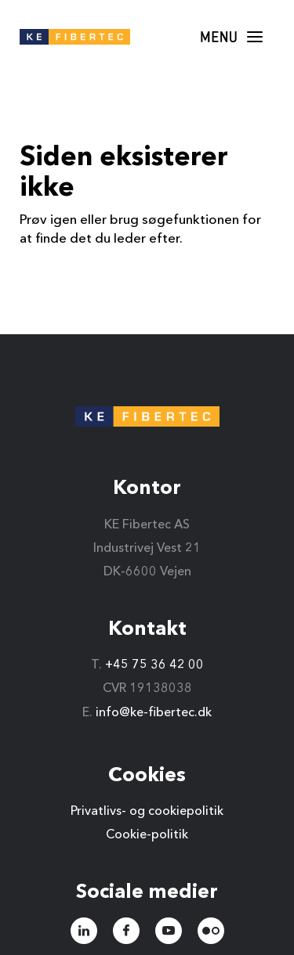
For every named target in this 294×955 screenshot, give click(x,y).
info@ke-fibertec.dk (154, 713)
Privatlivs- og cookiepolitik (147, 811)
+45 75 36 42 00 (154, 665)
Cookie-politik (147, 835)
